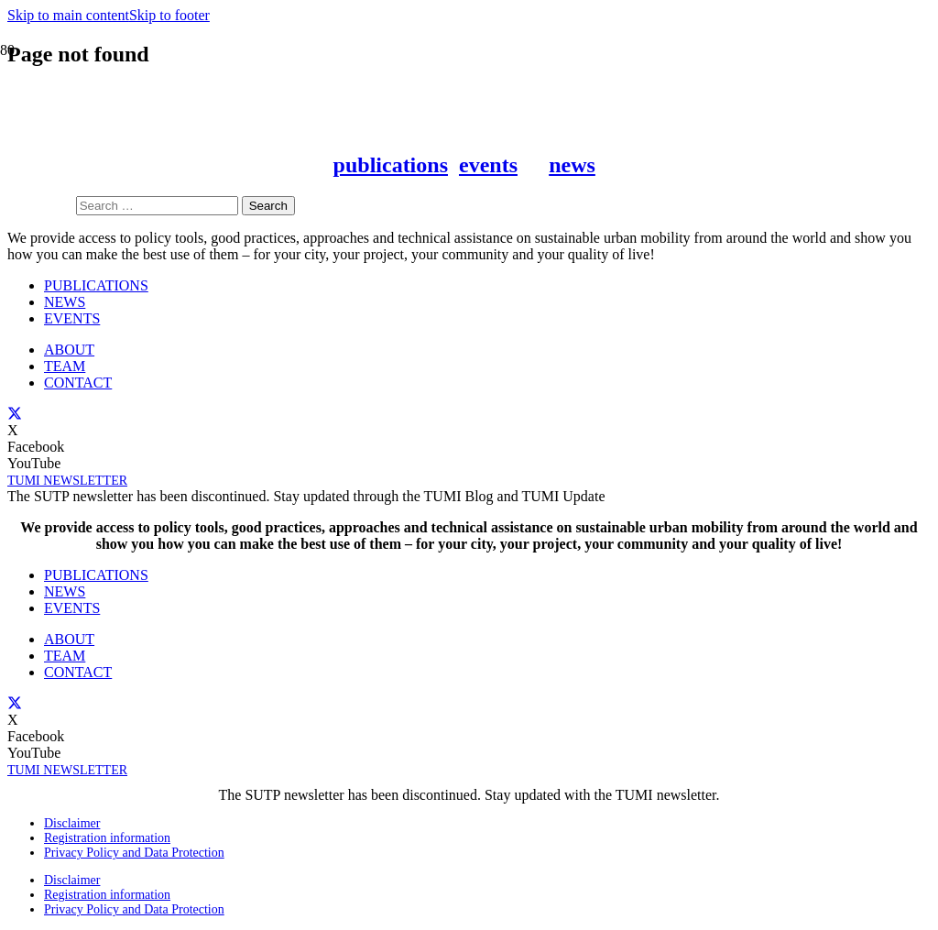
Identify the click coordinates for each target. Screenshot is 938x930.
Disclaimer (72, 823)
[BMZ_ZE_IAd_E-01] (703, 519)
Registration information (107, 838)
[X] (14, 703)
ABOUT (69, 639)
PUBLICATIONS (96, 575)
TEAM (64, 655)
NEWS (64, 591)
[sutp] (234, 516)
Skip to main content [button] (68, 15)
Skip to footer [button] (169, 15)
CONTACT (78, 672)
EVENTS (72, 608)
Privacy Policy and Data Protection (134, 852)
